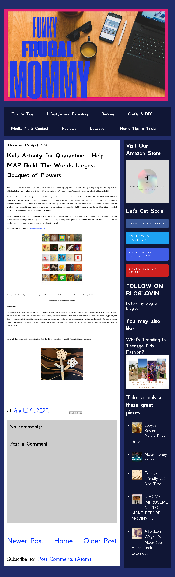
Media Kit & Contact (29, 128)
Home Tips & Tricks (138, 128)
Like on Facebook (148, 225)
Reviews (69, 128)
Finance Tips (22, 114)
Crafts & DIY (140, 114)
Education (98, 128)
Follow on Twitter (148, 238)
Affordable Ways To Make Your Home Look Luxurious (147, 542)
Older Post (100, 540)
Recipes (108, 114)
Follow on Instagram (148, 254)
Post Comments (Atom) (64, 559)
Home (63, 540)
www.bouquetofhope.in (37, 229)
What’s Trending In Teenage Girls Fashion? (146, 345)
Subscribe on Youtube (148, 270)
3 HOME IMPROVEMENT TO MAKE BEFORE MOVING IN (150, 507)
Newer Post (25, 540)
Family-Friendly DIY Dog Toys (154, 478)
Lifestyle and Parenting (67, 114)
